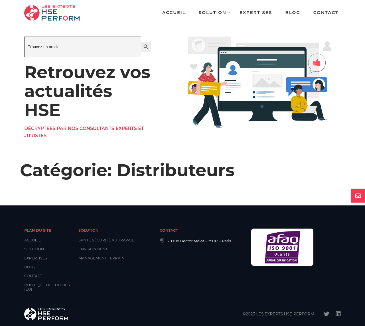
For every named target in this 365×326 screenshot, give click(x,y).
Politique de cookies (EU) (47, 287)
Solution (212, 12)
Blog (292, 12)
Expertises (256, 12)
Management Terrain (101, 258)
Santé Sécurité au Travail (106, 240)
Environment (93, 249)
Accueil (174, 12)
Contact (325, 12)
